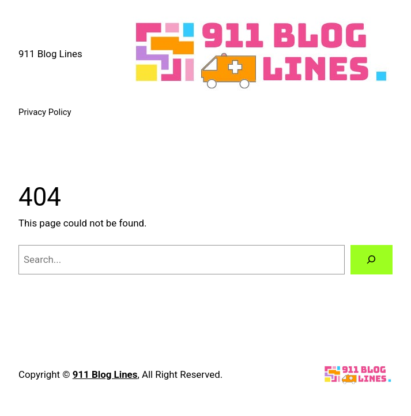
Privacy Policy (44, 112)
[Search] (371, 259)
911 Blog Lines (50, 54)
